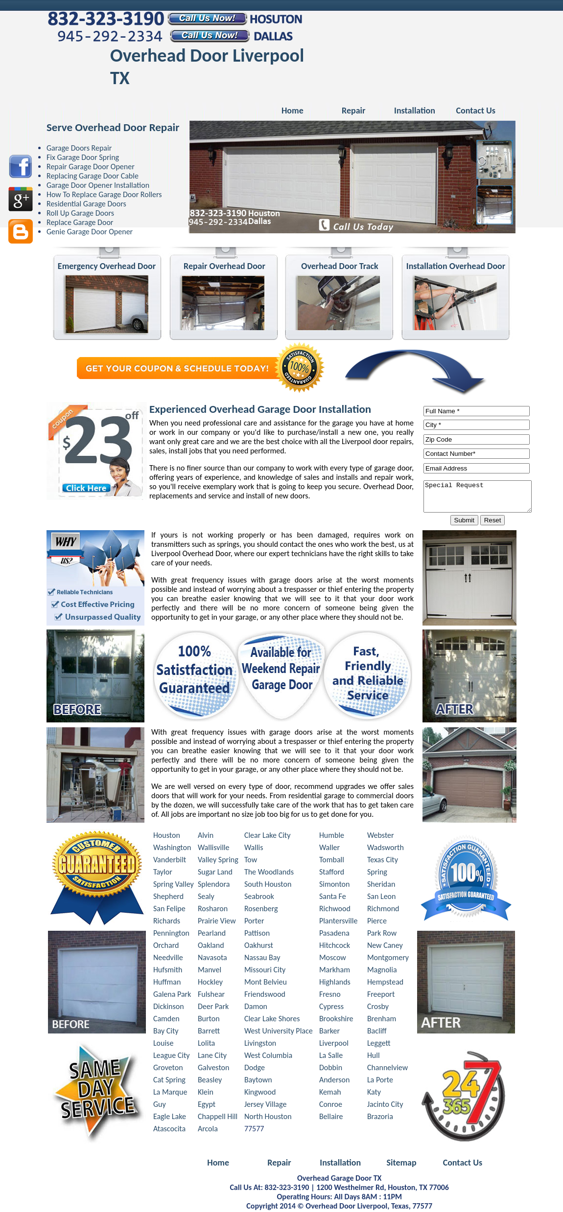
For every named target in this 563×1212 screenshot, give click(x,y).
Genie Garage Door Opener (90, 231)
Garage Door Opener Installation (98, 185)
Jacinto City (385, 1105)
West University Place (278, 1032)
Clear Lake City (267, 836)
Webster (380, 836)
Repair (353, 110)
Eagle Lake (169, 1117)
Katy (374, 1093)
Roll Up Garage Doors (80, 213)
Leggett (379, 1044)
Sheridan (381, 885)
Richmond (383, 910)
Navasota (212, 959)
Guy (159, 1105)
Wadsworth (385, 848)
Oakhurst (258, 946)
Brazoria (380, 1117)
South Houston (268, 885)
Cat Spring (169, 1081)
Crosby (378, 1007)
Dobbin (330, 1069)
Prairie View (217, 922)
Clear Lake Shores (272, 1020)
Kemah (330, 1093)
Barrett (209, 1032)
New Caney (385, 946)
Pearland (212, 934)
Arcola (208, 1130)
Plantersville (338, 922)
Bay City (166, 1032)
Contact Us (475, 110)
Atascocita (169, 1130)
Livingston (260, 1044)
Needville (168, 959)
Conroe (330, 1105)
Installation (414, 110)
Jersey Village (265, 1105)
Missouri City (264, 971)
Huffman (167, 983)
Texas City (382, 861)
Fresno (330, 995)
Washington (172, 848)
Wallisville (214, 848)
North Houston (268, 1117)
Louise (163, 1044)
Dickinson (168, 1007)
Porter (254, 922)
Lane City (212, 1056)
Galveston (214, 1069)
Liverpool (334, 1044)
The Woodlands (269, 873)
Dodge (254, 1069)
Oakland (211, 946)
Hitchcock (334, 946)
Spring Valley (173, 885)
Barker (329, 1032)
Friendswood (264, 995)
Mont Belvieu (265, 983)
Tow (250, 861)
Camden (166, 1020)
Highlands (335, 983)
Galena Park (172, 995)
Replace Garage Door (80, 222)
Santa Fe (332, 897)
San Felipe (169, 910)
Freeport (381, 995)
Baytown (258, 1081)
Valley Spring (218, 861)
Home (293, 110)
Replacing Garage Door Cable (93, 175)
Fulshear (211, 995)
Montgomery (388, 959)
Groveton (168, 1069)
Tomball (331, 861)
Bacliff (377, 1032)
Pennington (171, 934)
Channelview (387, 1069)
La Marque (170, 1093)
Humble (331, 836)
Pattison (257, 934)
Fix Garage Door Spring (83, 157)
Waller (329, 848)
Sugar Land (215, 873)
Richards (166, 922)
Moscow (332, 959)
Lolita (206, 1044)
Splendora (214, 885)
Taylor (162, 873)
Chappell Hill (217, 1117)
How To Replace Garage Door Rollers (104, 194)
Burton (209, 1020)
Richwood (335, 910)
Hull (373, 1056)
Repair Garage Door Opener (91, 166)
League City (171, 1056)
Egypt (206, 1105)
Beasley (210, 1081)
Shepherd (168, 897)
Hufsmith (168, 971)
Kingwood (260, 1093)
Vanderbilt (169, 861)
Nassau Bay (262, 959)
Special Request (483, 497)
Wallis (253, 848)
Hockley (210, 983)
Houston (166, 836)
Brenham (381, 1020)
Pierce (377, 922)
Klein (205, 1093)
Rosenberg (261, 910)
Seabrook (259, 897)
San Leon (381, 897)
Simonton (334, 885)
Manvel (209, 971)
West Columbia (268, 1056)
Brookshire (336, 1020)
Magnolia (382, 971)
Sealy (206, 897)
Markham (334, 971)
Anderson (334, 1081)
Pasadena (334, 934)
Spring (377, 873)
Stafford (331, 873)
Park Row (382, 934)
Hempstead (385, 983)
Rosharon (213, 910)
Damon (255, 1007)
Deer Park (213, 1007)
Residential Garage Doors (86, 203)
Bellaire (331, 1117)
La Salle (331, 1056)
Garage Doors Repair (79, 148)
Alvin (205, 836)
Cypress (331, 1007)
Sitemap (401, 1164)
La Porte (380, 1081)
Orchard (166, 946)
